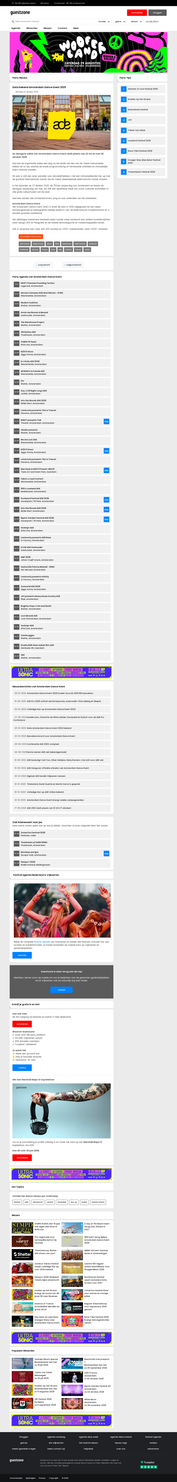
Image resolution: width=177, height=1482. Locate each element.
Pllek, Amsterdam (40, 597)
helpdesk (88, 1448)
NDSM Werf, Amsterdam (33, 402)
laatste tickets (98, 1202)
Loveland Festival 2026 (139, 140)
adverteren (153, 1448)
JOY (130, 120)
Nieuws (48, 28)
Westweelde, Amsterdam (42, 294)
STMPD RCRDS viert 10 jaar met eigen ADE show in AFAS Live (47, 1226)
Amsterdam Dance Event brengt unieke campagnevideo (49, 800)
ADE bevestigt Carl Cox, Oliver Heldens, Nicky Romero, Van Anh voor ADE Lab (59, 760)
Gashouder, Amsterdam (34, 314)
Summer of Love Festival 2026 (143, 89)
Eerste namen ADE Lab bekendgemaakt (41, 752)
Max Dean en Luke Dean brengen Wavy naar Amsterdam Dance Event (47, 1320)
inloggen (23, 1437)
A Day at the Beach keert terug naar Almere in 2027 (97, 1226)
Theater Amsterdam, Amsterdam (37, 421)
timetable (62, 1202)
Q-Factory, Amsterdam (36, 539)
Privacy (42, 1478)
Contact (62, 28)
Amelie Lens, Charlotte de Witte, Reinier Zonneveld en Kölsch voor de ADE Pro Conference (58, 718)
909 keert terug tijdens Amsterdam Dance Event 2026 (96, 1240)
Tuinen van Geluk (136, 130)
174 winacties (58, 3)
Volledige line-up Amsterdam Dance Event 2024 (45, 709)
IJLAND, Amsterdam (34, 392)
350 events (43, 3)
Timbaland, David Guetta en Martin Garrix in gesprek (47, 784)
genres (23, 1442)
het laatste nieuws (88, 1442)
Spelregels (30, 1478)
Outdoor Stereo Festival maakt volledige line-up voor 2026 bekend (47, 1266)
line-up (74, 1202)
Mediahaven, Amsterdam (33, 490)
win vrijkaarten (56, 1442)
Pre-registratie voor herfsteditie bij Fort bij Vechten (45, 1240)
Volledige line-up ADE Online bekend (39, 792)
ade (26, 1202)
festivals (22, 955)
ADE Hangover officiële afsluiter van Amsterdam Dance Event (52, 768)
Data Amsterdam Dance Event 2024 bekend (43, 728)
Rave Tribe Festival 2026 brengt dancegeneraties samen (96, 1320)
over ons (120, 1448)
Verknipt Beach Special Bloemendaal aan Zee (48, 1362)
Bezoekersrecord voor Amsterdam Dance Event (45, 736)
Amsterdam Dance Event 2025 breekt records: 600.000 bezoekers (54, 693)
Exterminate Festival (138, 109)
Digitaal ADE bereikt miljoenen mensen (40, 776)
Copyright (53, 1478)
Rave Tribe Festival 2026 (140, 151)
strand (50, 1202)
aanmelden (22, 1024)
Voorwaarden (16, 1478)
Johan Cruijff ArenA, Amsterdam (37, 558)
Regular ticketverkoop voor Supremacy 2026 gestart (95, 1306)
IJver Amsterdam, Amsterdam (36, 617)
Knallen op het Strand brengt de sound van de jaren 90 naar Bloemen (47, 1293)
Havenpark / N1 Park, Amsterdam (37, 500)
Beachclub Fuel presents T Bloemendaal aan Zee (97, 1363)
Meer (76, 28)
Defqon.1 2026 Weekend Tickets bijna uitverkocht (47, 1278)
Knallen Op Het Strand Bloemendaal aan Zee (48, 1388)
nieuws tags (121, 1442)
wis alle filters (152, 21)
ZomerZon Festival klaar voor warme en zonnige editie (96, 1293)
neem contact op (56, 1448)
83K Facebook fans (76, 3)
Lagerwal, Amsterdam (37, 284)
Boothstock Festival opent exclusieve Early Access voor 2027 (95, 1280)
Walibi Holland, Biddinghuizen (35, 863)
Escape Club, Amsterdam (33, 853)
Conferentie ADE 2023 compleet (37, 744)
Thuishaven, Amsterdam (33, 333)
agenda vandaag (56, 1437)
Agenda (15, 28)
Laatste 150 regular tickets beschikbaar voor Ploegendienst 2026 (97, 1266)
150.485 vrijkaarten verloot (24, 3)
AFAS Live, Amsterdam (32, 343)
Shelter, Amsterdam (31, 304)
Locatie (104, 21)
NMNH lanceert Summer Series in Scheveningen (96, 1252)
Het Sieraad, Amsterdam (37, 568)
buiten (84, 1202)
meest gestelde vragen (24, 1448)
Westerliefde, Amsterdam (34, 363)
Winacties (31, 28)
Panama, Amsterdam (38, 412)
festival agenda (42, 942)
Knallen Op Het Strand (139, 99)
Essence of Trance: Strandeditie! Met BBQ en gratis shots (47, 1306)
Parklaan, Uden (33, 834)
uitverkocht (38, 1202)
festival (17, 1202)
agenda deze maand (121, 1437)
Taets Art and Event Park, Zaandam (38, 470)
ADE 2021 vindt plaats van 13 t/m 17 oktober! (43, 808)
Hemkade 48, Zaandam (37, 646)
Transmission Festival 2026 (141, 171)
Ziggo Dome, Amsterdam (33, 353)
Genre (120, 21)
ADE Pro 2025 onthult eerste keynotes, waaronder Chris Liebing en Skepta (58, 701)
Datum (136, 21)
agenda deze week (88, 1437)
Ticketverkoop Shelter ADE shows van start (46, 1252)
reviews (61, 989)
